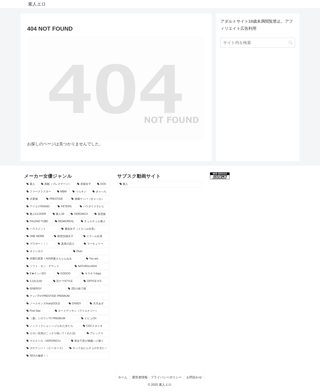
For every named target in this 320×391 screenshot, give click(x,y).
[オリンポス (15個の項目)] (47, 251)
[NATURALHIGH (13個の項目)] (91, 266)
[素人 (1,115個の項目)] (31, 184)
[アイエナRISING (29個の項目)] (39, 206)
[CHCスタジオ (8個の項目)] (95, 326)
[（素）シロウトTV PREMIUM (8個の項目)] (51, 318)
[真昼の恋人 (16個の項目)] (68, 244)
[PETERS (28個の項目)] (66, 206)
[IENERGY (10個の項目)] (44, 288)
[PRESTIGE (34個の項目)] (56, 199)
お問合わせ (194, 377)
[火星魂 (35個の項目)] (33, 199)
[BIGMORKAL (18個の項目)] (65, 221)
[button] (290, 42)
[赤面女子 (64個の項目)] (84, 184)
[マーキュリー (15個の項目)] (96, 244)
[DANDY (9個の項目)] (77, 303)
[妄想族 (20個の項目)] (100, 214)
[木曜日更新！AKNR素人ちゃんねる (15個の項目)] (53, 258)
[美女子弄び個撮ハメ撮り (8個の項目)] (89, 341)
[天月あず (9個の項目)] (99, 303)
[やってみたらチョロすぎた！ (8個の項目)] (88, 348)
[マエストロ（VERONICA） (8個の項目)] (46, 341)
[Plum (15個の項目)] (90, 251)
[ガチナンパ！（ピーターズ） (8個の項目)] (45, 348)
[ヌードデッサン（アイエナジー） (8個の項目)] (81, 311)
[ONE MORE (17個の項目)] (37, 236)
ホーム (122, 377)
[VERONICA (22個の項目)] (80, 214)
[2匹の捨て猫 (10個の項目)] (88, 288)
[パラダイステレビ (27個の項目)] (94, 206)
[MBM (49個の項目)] (62, 191)
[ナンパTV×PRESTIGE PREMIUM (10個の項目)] (67, 296)
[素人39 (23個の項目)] (59, 214)
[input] (257, 43)
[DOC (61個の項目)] (102, 184)
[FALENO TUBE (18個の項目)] (38, 221)
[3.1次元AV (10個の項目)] (37, 281)
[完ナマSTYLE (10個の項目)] (66, 281)
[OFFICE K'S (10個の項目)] (95, 281)
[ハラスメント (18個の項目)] (41, 229)
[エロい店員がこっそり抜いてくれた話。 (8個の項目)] (54, 333)
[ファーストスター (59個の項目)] (39, 191)
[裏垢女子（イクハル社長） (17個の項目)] (84, 229)
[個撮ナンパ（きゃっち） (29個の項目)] (89, 199)
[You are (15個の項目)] (97, 258)
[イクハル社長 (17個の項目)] (95, 236)
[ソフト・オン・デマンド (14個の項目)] (48, 266)
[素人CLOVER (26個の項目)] (37, 214)
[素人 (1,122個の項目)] (160, 184)
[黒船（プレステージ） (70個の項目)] (56, 184)
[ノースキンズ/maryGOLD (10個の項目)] (45, 303)
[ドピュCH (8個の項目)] (94, 318)
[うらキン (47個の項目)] (80, 191)
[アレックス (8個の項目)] (97, 333)
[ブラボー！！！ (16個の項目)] (39, 244)
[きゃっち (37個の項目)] (100, 191)
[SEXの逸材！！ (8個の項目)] (67, 356)
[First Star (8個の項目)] (38, 311)
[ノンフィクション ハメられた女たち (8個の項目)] (52, 326)
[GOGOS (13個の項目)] (67, 273)
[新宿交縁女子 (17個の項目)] (66, 236)
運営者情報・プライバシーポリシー (157, 377)
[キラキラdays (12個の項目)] (94, 273)
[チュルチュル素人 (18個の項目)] (94, 221)
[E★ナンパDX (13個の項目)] (39, 273)
